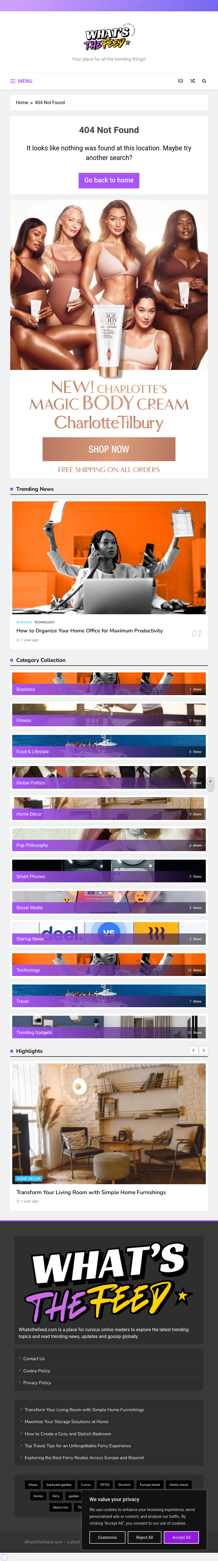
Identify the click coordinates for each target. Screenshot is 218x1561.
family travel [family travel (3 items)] (178, 1484)
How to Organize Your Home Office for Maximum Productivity (89, 630)
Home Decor (28, 1179)
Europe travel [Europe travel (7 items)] (150, 1484)
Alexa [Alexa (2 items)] (32, 1484)
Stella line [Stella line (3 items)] (60, 1507)
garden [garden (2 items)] (74, 1496)
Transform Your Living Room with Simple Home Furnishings (91, 1192)
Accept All (181, 1537)
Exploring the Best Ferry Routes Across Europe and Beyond (84, 1458)
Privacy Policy (37, 1383)
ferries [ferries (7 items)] (38, 1496)
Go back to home (109, 180)
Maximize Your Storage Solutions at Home (66, 1422)
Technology (44, 622)
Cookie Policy (36, 1371)
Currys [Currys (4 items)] (86, 1484)
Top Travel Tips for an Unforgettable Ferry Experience (78, 1446)
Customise (107, 1537)
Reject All (144, 1537)
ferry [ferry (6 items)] (56, 1496)
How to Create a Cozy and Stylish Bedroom (68, 1434)
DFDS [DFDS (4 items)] (104, 1484)
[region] (144, 1520)
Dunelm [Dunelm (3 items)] (124, 1484)
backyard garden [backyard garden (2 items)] (59, 1484)
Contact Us (34, 1359)
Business (24, 622)
